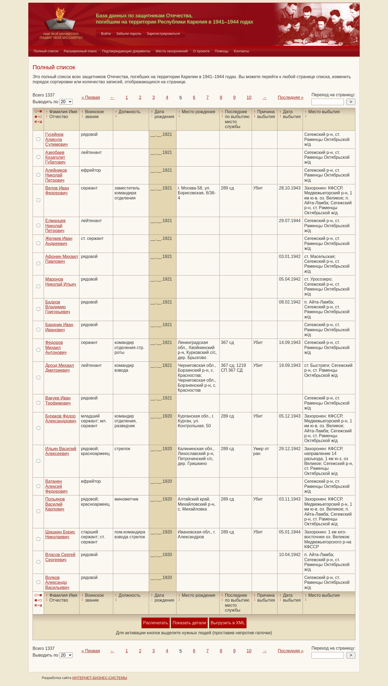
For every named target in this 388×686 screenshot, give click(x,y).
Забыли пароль (128, 34)
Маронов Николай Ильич (60, 281)
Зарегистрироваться (163, 34)
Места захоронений (172, 51)
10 (249, 97)
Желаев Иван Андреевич (58, 241)
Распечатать (155, 622)
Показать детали (189, 622)
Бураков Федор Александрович (60, 418)
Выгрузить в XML (228, 622)
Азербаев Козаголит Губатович (55, 157)
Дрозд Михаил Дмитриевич (59, 368)
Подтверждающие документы (126, 51)
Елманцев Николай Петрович (55, 225)
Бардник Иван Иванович (59, 327)
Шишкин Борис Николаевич (60, 534)
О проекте (201, 51)
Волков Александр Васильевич (57, 582)
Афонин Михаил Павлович (61, 259)
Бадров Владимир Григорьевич (57, 307)
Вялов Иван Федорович (57, 190)
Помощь (221, 51)
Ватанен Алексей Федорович (56, 486)
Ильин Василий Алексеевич (60, 451)
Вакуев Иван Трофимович (58, 400)
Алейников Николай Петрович (56, 175)
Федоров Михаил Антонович (56, 347)
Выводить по (46, 101)
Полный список (46, 51)
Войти (106, 34)
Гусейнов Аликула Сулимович (56, 139)
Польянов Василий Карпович (55, 504)
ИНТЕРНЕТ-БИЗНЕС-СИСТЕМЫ (99, 678)
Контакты (241, 51)
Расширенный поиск (80, 51)
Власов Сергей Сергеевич (60, 557)
